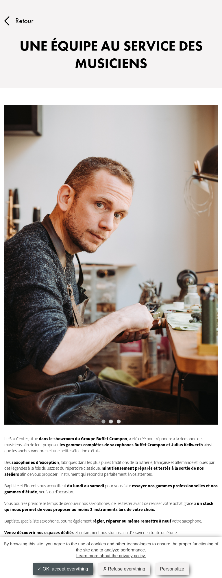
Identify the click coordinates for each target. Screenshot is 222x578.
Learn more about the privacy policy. (111, 555)
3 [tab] (119, 422)
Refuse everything (124, 568)
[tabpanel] (111, 265)
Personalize (172, 568)
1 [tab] (104, 422)
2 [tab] (111, 422)
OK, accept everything (63, 568)
